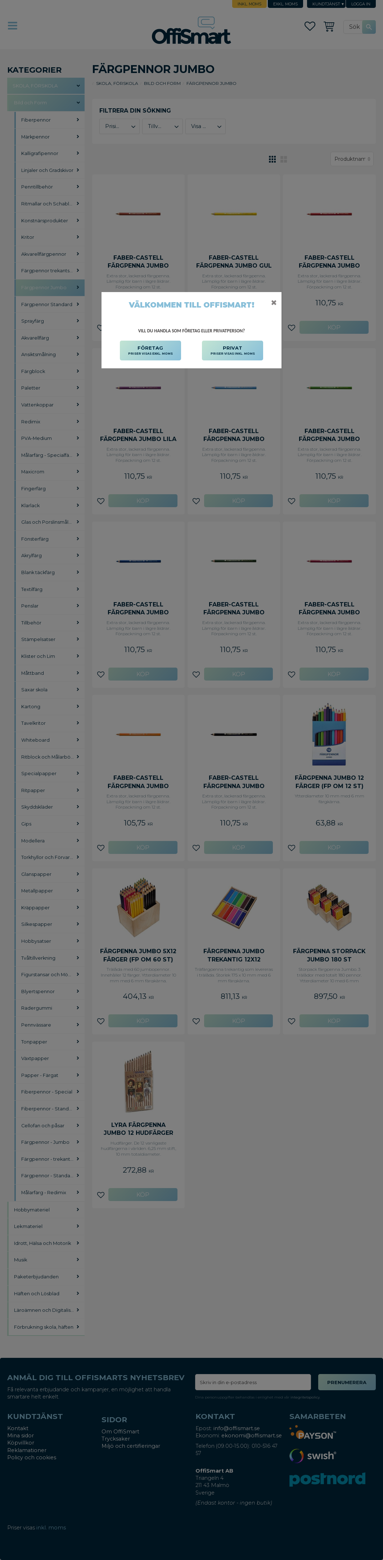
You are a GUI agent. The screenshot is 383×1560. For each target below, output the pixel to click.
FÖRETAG (150, 350)
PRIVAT (233, 350)
